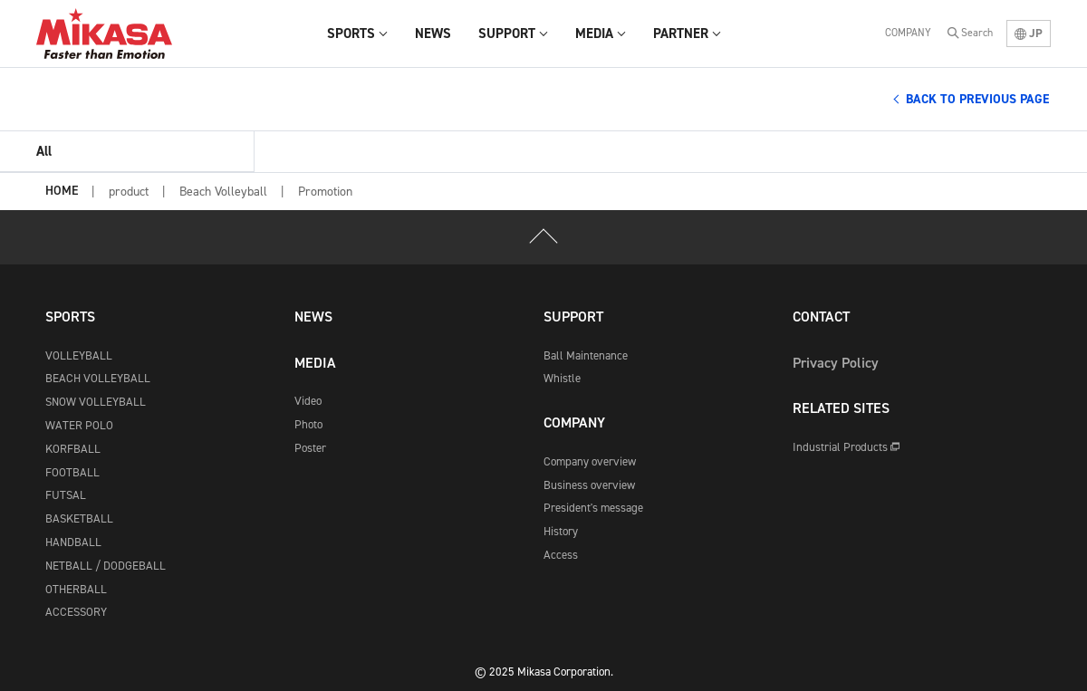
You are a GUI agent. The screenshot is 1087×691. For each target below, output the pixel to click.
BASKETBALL (79, 518)
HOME (61, 192)
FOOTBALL (72, 472)
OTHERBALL (76, 589)
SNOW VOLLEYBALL (95, 401)
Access (561, 554)
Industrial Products (846, 447)
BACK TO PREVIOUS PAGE (977, 99)
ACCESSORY (76, 611)
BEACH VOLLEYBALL (97, 378)
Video (308, 400)
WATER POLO (79, 425)
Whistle (562, 378)
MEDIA (315, 362)
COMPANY (908, 32)
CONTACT (821, 316)
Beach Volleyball (223, 191)
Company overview (590, 461)
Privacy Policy (836, 362)
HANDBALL (73, 542)
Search (977, 32)
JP (1029, 33)
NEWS (313, 316)
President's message (593, 507)
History (561, 531)
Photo (308, 424)
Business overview (589, 485)
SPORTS (70, 316)
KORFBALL (73, 448)
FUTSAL (65, 495)
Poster (310, 448)
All (44, 151)
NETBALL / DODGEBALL (105, 565)
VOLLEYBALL (78, 355)
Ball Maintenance (586, 355)
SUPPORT (573, 316)
